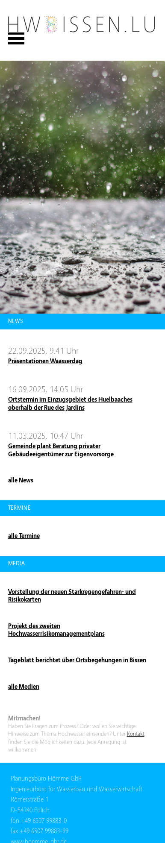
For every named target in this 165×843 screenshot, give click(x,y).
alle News (20, 480)
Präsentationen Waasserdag (45, 361)
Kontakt (135, 734)
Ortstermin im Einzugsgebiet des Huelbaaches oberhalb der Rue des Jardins (70, 403)
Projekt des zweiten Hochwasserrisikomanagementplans (56, 630)
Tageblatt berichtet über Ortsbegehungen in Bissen (77, 660)
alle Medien (23, 686)
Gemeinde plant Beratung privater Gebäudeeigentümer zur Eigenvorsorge (61, 450)
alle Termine (24, 536)
